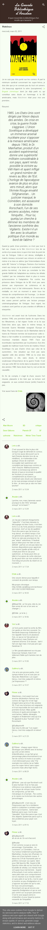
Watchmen (18, 435)
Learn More (20, 927)
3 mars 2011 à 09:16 (20, 825)
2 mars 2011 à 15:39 (20, 509)
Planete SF (27, 430)
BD (24, 425)
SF (40, 430)
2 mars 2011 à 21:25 (20, 736)
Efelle (20, 391)
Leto (14, 446)
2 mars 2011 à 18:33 (20, 593)
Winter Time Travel (33, 435)
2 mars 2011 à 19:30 (20, 661)
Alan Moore (8, 425)
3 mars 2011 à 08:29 (20, 771)
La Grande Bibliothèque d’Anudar (23, 9)
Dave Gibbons (8, 430)
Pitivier (14, 692)
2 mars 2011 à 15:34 (20, 489)
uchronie (6, 435)
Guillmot (15, 668)
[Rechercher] (43, 5)
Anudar (15, 497)
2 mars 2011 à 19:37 (20, 685)
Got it (31, 927)
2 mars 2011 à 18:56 (20, 617)
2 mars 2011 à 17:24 (20, 567)
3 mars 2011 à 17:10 (20, 903)
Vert (14, 624)
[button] (43, 27)
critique (38, 425)
